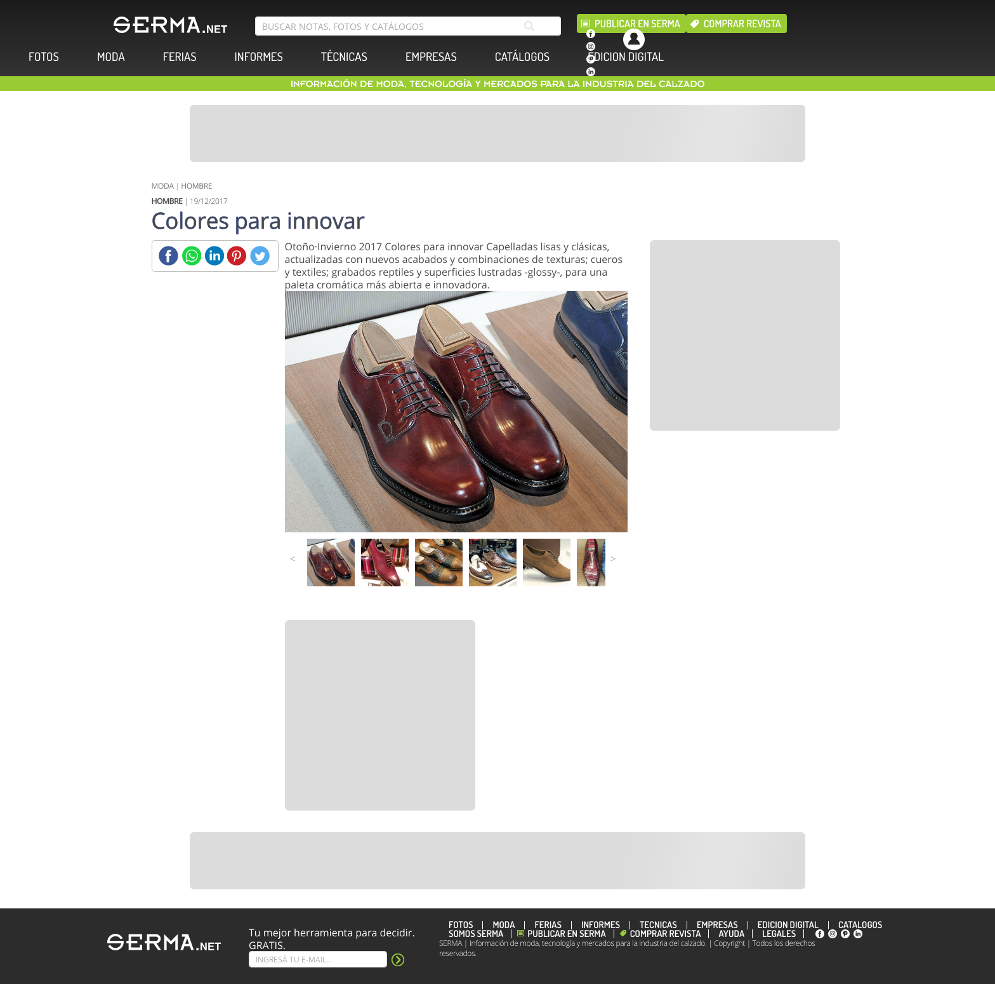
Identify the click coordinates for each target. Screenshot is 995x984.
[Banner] (497, 133)
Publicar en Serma (637, 23)
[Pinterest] (237, 256)
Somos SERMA (476, 933)
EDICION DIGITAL (626, 57)
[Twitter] (260, 256)
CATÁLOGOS (522, 57)
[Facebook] (168, 256)
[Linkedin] (214, 256)
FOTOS (44, 57)
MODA (111, 57)
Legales (779, 933)
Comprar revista (742, 23)
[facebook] (590, 33)
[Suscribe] (318, 959)
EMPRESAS (431, 57)
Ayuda (731, 933)
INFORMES (259, 57)
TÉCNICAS (344, 57)
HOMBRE (196, 185)
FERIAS (180, 57)
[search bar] (408, 26)
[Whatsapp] (191, 256)
